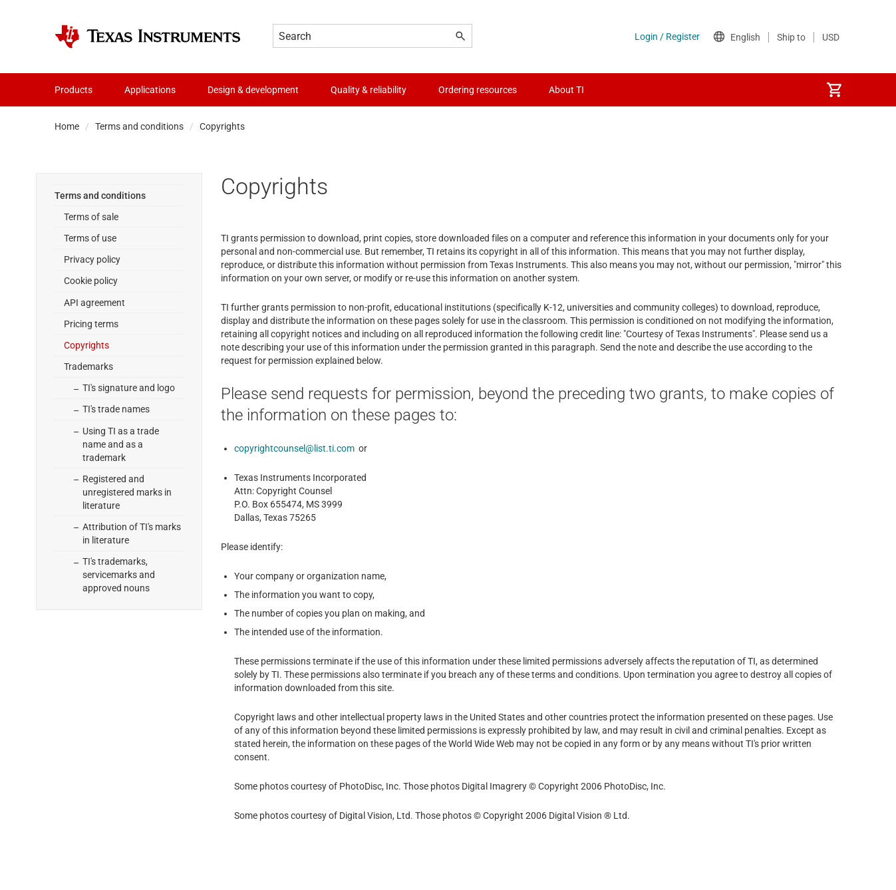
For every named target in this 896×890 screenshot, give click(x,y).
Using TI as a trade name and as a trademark (120, 444)
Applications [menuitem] (150, 89)
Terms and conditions (139, 126)
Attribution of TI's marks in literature (131, 533)
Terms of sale (91, 217)
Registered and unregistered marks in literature (127, 492)
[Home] (148, 37)
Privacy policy (92, 259)
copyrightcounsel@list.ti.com (294, 448)
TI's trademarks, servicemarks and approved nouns (118, 574)
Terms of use (90, 238)
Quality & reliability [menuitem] (368, 89)
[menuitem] (834, 89)
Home (67, 126)
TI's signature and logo (128, 387)
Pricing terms (91, 324)
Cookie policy (91, 280)
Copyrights (86, 345)
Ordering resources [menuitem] (477, 89)
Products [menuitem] (73, 89)
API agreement (94, 302)
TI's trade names (116, 409)
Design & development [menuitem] (253, 89)
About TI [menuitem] (566, 89)
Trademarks (88, 366)
